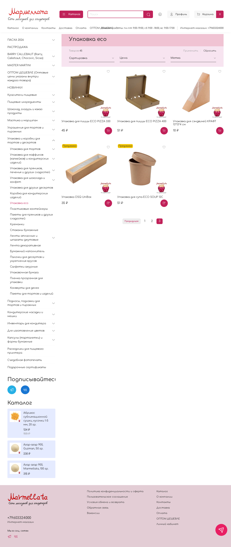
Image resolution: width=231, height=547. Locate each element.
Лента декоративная (25, 245)
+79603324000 (19, 518)
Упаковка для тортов (25, 149)
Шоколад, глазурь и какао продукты (24, 111)
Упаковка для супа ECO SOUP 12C (140, 197)
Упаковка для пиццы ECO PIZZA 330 (86, 121)
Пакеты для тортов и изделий (31, 293)
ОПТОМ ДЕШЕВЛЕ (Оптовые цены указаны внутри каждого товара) (27, 76)
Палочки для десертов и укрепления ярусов (27, 259)
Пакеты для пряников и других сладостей (31, 216)
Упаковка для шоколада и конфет (27, 180)
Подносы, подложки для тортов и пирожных (23, 303)
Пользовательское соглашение (107, 496)
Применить (190, 50)
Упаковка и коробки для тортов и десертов (23, 140)
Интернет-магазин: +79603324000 (202, 28)
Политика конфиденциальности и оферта (115, 491)
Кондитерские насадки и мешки (25, 314)
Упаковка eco (19, 203)
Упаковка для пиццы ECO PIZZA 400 (141, 121)
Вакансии (93, 513)
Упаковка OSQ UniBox (76, 197)
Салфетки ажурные (24, 266)
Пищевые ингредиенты (24, 102)
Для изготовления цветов (25, 330)
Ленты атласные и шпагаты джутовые (24, 237)
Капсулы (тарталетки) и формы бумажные (24, 339)
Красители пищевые (22, 95)
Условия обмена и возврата (105, 502)
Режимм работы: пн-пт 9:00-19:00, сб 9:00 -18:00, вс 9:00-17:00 (138, 28)
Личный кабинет (167, 524)
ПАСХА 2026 (15, 39)
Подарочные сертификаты (26, 367)
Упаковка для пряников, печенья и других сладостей (30, 170)
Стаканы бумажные (24, 230)
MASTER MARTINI (19, 65)
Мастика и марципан (22, 120)
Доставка (65, 28)
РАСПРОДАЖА (17, 47)
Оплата (81, 28)
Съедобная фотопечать (24, 360)
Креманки (17, 224)
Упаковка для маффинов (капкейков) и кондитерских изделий (29, 158)
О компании (30, 28)
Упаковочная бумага (24, 272)
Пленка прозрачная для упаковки (26, 280)
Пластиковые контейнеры (29, 208)
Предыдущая (131, 221)
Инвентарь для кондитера (26, 323)
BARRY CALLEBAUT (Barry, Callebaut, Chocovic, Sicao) (25, 56)
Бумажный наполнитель (27, 251)
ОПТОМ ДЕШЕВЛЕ (168, 518)
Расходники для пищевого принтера (25, 350)
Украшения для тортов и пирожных (25, 129)
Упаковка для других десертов (31, 187)
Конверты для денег (24, 288)
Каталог (71, 14)
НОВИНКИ (14, 87)
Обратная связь (97, 507)
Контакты (48, 28)
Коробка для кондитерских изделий (29, 195)
